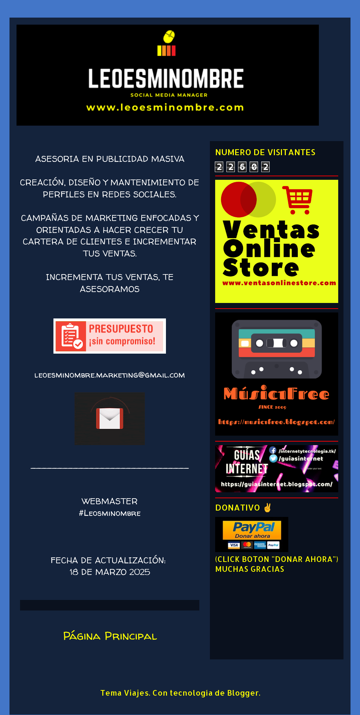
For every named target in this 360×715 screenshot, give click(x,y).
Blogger (243, 692)
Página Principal (110, 635)
